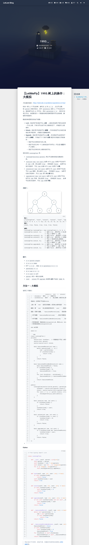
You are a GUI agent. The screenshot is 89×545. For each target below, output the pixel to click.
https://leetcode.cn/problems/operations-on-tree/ (49, 103)
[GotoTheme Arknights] (84, 3)
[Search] (77, 3)
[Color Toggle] (81, 3)
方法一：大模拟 (81, 99)
